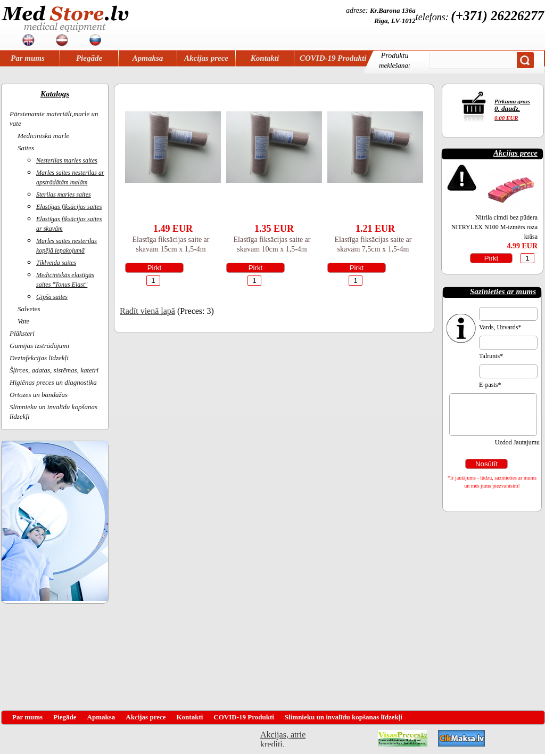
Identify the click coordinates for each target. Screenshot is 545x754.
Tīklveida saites (56, 262)
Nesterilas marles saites (66, 160)
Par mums (28, 58)
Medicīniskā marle (43, 136)
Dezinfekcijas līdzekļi (39, 358)
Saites (26, 148)
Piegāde (89, 58)
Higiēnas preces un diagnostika (53, 382)
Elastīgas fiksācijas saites (69, 206)
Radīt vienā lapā (147, 310)
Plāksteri (22, 333)
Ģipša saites (52, 297)
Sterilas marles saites (63, 194)
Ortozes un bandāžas (39, 395)
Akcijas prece (206, 58)
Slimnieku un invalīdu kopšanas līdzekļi (343, 717)
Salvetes (29, 309)
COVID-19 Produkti (333, 58)
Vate (23, 321)
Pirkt (154, 268)
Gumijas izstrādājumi (39, 346)
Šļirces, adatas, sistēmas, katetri (54, 370)
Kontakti (265, 58)
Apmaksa (148, 58)
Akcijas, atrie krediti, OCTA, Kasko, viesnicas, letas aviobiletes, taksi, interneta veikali (282, 738)
